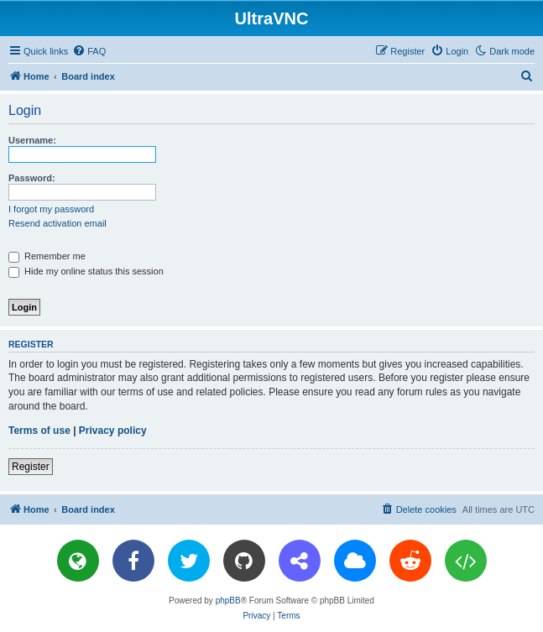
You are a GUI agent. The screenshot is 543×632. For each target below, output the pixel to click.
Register (31, 467)
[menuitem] (89, 51)
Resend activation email (57, 223)
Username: (32, 140)
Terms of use (39, 430)
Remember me (47, 256)
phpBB (228, 600)
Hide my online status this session (86, 271)
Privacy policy (113, 430)
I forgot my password (51, 209)
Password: (31, 178)
